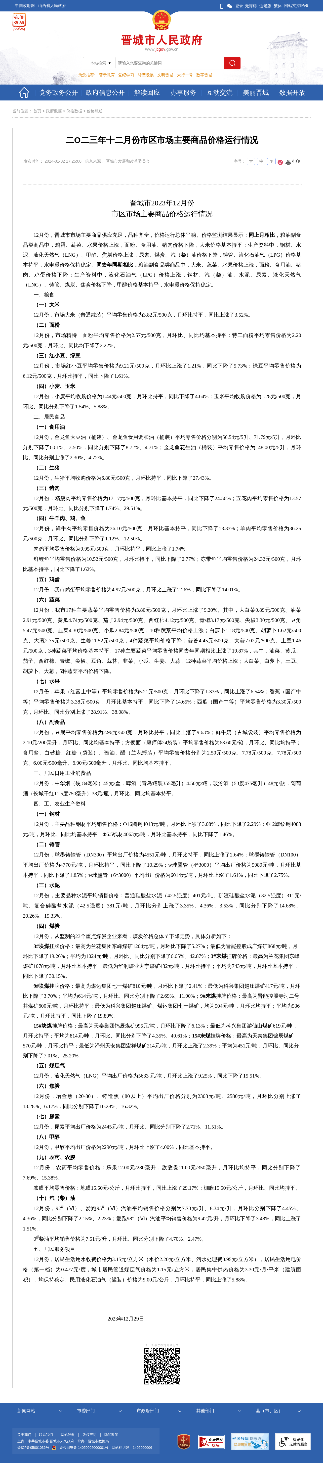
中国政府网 (25, 5)
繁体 (278, 6)
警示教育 (107, 75)
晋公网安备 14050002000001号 (84, 1448)
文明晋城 (165, 75)
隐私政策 (111, 1435)
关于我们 (24, 1435)
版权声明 (89, 1435)
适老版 (265, 6)
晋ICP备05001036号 (33, 1448)
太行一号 (185, 75)
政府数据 (54, 111)
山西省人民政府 (52, 5)
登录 (239, 6)
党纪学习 (126, 75)
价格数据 (74, 111)
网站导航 (68, 1435)
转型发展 (146, 75)
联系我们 (46, 1435)
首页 (37, 111)
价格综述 (95, 111)
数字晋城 (204, 75)
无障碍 (251, 6)
